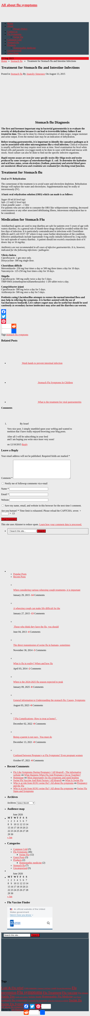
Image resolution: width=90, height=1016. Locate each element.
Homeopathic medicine (24, 48)
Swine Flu (18, 37)
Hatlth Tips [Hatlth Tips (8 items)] (8, 1000)
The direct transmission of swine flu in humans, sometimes (41, 648)
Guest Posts (13, 53)
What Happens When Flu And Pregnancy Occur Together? (52, 778)
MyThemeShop (19, 1013)
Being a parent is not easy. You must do (32, 740)
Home (10, 23)
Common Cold (14, 39)
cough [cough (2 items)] (53, 992)
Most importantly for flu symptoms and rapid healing (53, 781)
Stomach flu (13, 42)
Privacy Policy (20, 29)
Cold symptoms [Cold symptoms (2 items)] (30, 992)
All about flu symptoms (19, 5)
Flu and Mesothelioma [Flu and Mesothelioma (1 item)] (64, 992)
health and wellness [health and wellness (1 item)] (21, 1000)
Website (5, 503)
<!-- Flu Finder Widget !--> (29, 921)
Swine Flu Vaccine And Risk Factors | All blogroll (37, 784)
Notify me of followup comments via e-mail (26, 487)
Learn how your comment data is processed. (60, 528)
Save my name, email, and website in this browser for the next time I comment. (43, 509)
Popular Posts (20, 577)
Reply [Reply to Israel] (25, 444)
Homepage (18, 781)
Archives (11, 806)
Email (5, 498)
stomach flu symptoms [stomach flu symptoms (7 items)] (14, 1003)
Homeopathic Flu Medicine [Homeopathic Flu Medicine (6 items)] (57, 1000)
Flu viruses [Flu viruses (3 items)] (83, 996)
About (10, 26)
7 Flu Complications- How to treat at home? (35, 722)
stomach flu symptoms (17, 334)
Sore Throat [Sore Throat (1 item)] (77, 1000)
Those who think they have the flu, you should (36, 630)
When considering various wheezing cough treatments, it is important (46, 593)
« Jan (9, 841)
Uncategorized (14, 50)
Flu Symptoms (14, 34)
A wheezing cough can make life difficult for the (36, 612)
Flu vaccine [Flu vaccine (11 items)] (69, 996)
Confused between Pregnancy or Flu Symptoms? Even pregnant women (48, 759)
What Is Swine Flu (74, 784)
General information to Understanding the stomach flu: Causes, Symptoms (49, 704)
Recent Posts (19, 580)
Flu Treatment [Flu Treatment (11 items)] (52, 996)
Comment (7, 481)
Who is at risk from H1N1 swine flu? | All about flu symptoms (43, 786)
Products (11, 45)
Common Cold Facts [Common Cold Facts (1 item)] (44, 992)
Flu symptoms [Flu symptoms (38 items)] (29, 995)
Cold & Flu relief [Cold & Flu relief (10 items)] (12, 991)
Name (5, 492)
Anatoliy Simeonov (35, 74)
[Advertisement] (36, 14)
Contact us (12, 31)
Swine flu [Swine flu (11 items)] (75, 1004)
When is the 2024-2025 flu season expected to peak (38, 685)
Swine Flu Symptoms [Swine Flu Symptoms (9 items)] (14, 1007)
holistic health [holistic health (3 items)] (34, 1000)
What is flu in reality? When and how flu (33, 667)
